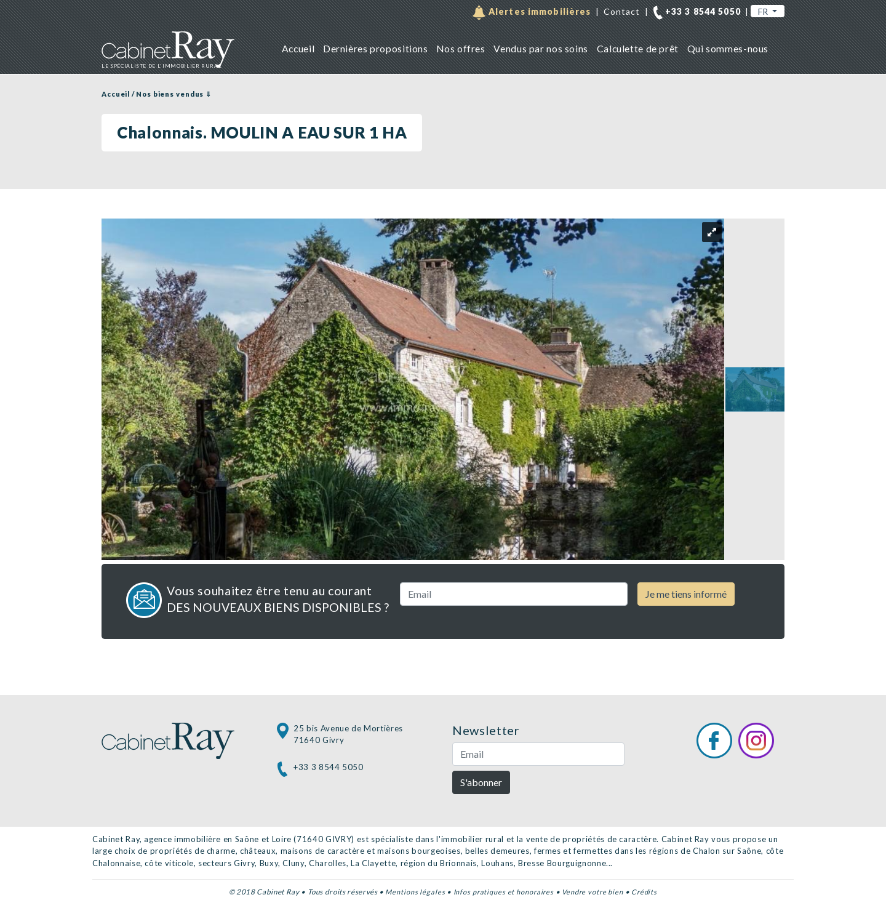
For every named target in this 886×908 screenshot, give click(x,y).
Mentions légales (415, 892)
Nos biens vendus (170, 94)
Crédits (644, 892)
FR (764, 11)
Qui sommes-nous (727, 48)
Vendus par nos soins (540, 48)
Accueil (298, 48)
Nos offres (460, 48)
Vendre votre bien (592, 892)
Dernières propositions (375, 48)
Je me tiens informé (686, 594)
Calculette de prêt (638, 48)
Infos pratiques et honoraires (503, 892)
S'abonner (481, 782)
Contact (622, 11)
